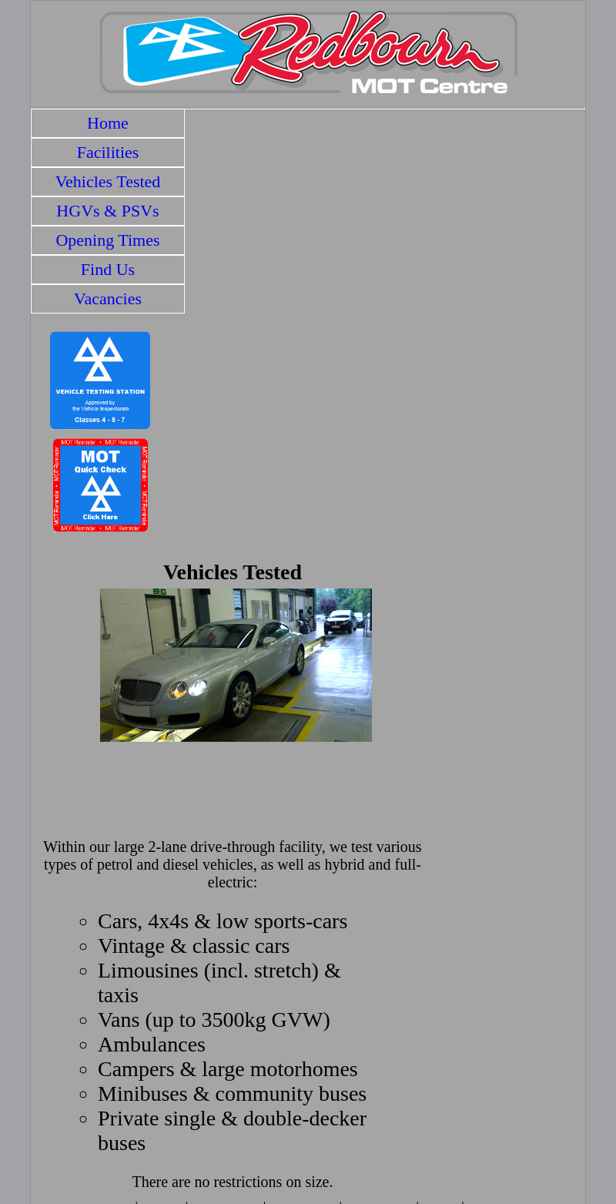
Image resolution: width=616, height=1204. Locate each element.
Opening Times (107, 240)
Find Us (108, 269)
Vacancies (108, 298)
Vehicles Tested (108, 181)
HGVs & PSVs (107, 210)
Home (108, 122)
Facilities (108, 152)
